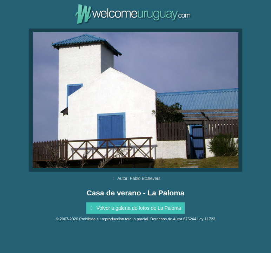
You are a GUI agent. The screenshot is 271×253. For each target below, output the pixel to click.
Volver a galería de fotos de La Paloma (134, 208)
